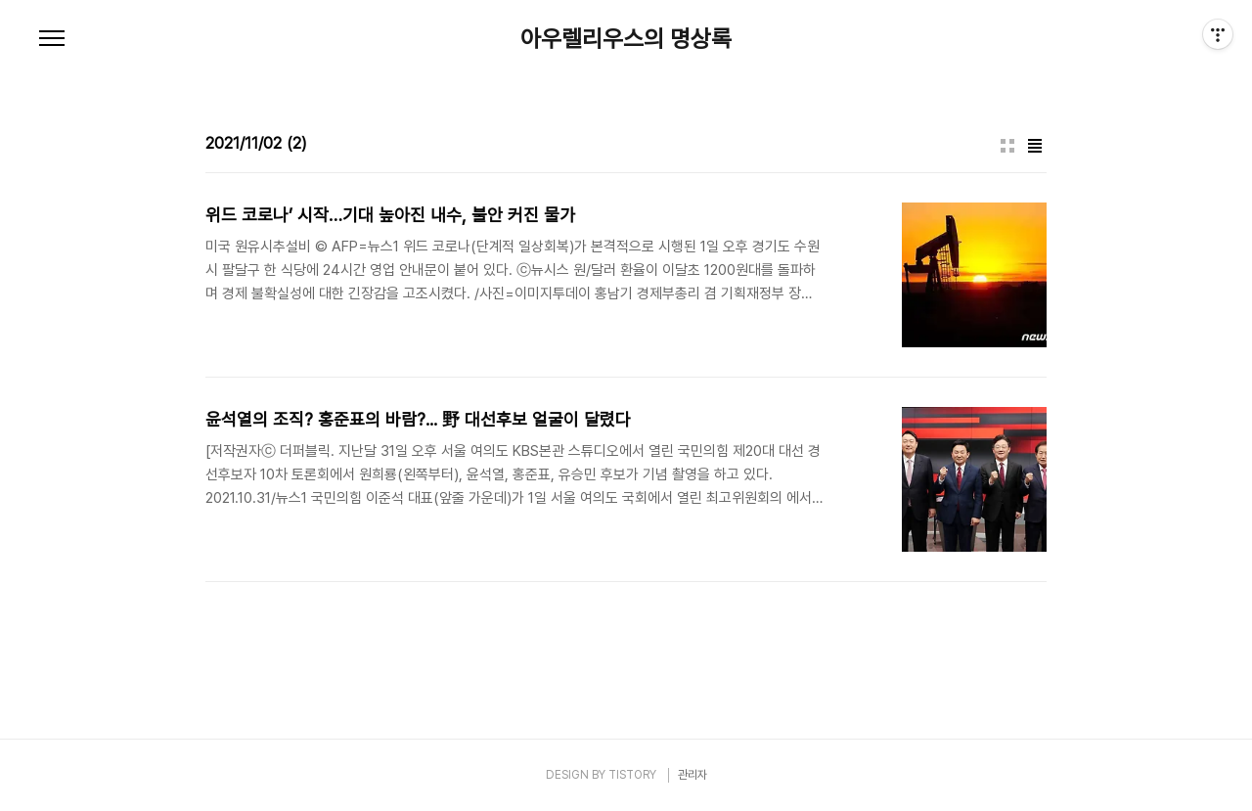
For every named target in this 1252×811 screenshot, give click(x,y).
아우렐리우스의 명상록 (626, 39)
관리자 (692, 775)
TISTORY (632, 775)
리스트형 (1035, 146)
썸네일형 (1007, 146)
